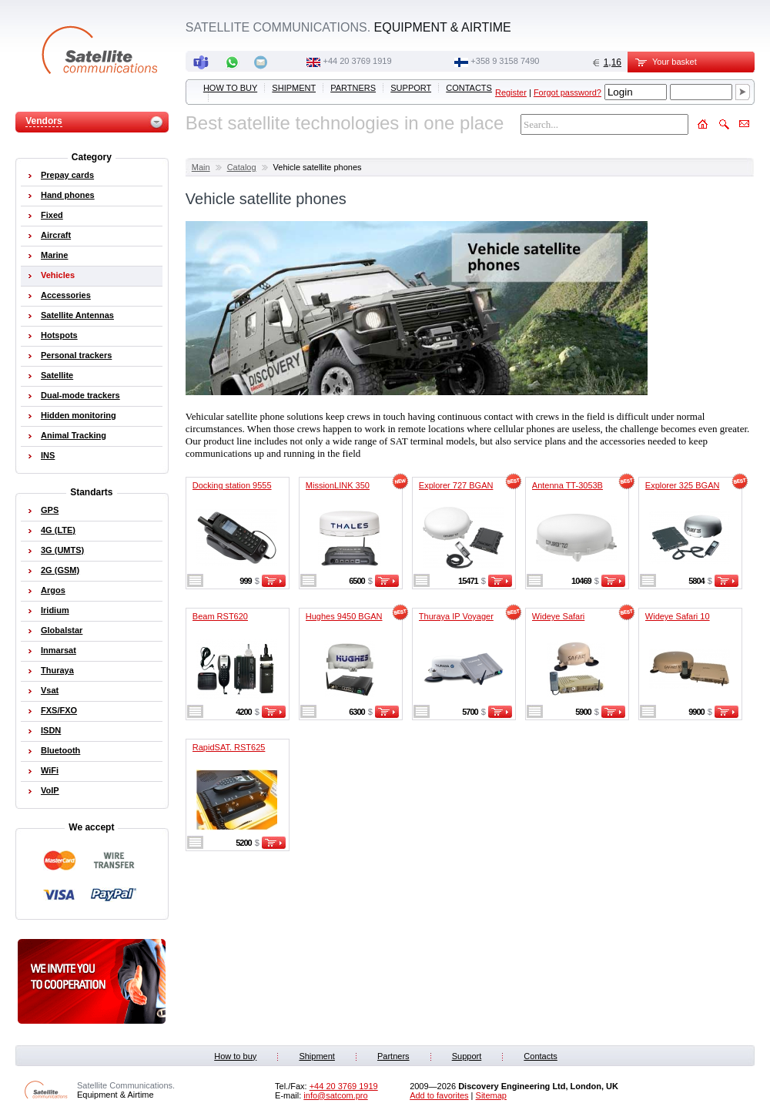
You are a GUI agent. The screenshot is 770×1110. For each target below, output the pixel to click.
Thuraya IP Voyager (456, 616)
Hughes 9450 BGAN (344, 616)
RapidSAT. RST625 (229, 747)
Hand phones (68, 195)
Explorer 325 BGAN (682, 485)
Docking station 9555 (232, 485)
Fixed (52, 215)
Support (410, 87)
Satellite (57, 375)
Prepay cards (67, 174)
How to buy (230, 87)
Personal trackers (76, 355)
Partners (353, 87)
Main (201, 167)
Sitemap (491, 1095)
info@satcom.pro (335, 1095)
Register (511, 92)
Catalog (241, 167)
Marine (54, 255)
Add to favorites (439, 1095)
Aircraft (56, 235)
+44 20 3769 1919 (357, 60)
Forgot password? (567, 92)
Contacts (469, 87)
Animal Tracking (73, 435)
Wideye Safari (558, 616)
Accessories (66, 295)
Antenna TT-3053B (567, 485)
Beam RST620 (220, 616)
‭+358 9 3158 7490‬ (504, 60)
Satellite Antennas (77, 315)
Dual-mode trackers (80, 395)
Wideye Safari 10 (677, 616)
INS (48, 455)
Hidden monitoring (78, 415)
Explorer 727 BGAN (456, 485)
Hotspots (59, 335)
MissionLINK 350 (338, 485)
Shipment (294, 87)
